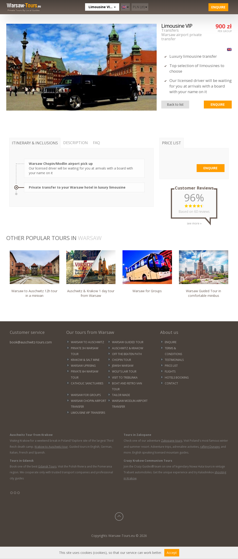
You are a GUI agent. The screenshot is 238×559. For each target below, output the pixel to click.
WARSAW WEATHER (213, 345)
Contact (171, 383)
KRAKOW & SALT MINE (85, 360)
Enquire (170, 342)
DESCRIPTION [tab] (75, 142)
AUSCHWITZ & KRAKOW (127, 348)
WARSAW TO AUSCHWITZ (87, 342)
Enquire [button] (218, 7)
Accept (172, 552)
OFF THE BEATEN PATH (127, 354)
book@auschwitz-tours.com (31, 342)
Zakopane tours (171, 441)
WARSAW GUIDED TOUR (127, 342)
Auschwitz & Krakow (91, 274)
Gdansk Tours (47, 466)
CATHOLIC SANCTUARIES (87, 383)
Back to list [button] (175, 104)
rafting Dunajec (210, 447)
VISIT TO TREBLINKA (125, 377)
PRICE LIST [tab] (171, 143)
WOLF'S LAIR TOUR (124, 371)
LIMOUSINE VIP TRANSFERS (88, 413)
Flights (170, 371)
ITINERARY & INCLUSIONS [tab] (35, 143)
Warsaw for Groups (147, 271)
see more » (194, 221)
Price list (171, 366)
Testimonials (174, 360)
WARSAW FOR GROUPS (86, 395)
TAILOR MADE (121, 395)
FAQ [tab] (96, 142)
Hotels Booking (177, 377)
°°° (15, 494)
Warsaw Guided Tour (203, 274)
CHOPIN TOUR (121, 360)
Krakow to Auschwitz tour (51, 447)
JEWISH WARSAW (122, 366)
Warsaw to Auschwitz (34, 274)
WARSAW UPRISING (83, 366)
